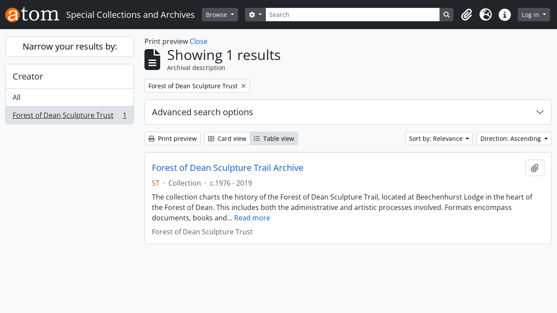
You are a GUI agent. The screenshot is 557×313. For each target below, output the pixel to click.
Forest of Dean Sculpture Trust (69, 117)
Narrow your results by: (70, 46)
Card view (227, 138)
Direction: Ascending (511, 138)
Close (199, 41)
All (16, 97)
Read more (252, 218)
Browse (217, 14)
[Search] (352, 14)
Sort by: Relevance (436, 138)
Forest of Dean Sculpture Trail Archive (227, 168)
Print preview (172, 138)
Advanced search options (202, 112)
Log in (531, 14)
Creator (28, 76)
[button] (466, 14)
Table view (274, 138)
